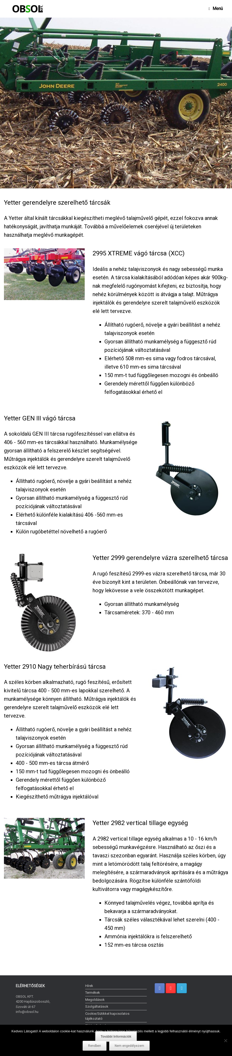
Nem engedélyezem (129, 1046)
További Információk (116, 1036)
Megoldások (95, 1000)
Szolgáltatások (96, 1006)
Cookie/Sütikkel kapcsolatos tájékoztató (107, 1016)
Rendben (94, 1046)
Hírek (89, 986)
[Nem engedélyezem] (225, 1040)
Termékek (92, 993)
